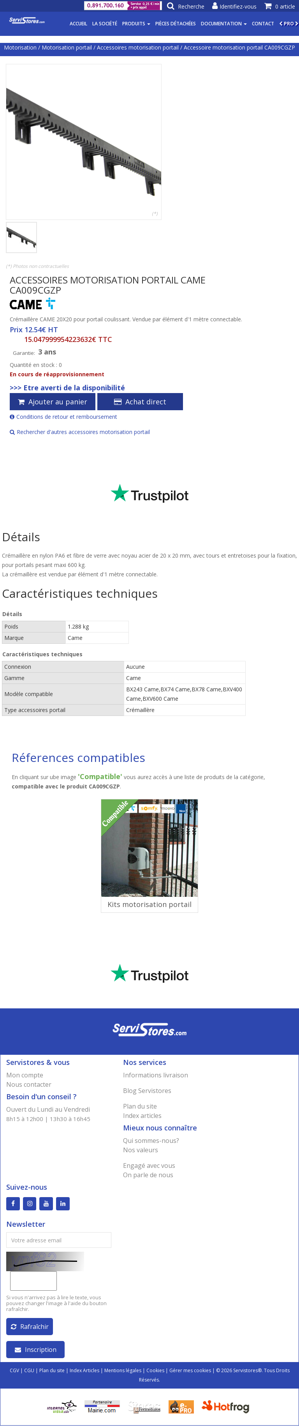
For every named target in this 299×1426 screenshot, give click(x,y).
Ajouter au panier (52, 401)
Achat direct (140, 401)
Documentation (224, 23)
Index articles (142, 1115)
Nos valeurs (140, 1150)
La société (104, 23)
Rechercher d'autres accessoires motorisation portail (80, 432)
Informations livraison (155, 1075)
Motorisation (20, 47)
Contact (263, 23)
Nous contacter (28, 1084)
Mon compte (24, 1075)
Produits (136, 23)
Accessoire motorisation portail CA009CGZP (239, 47)
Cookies (155, 1371)
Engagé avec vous (149, 1165)
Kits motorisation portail (149, 904)
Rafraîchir (30, 1327)
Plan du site (140, 1106)
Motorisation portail (67, 47)
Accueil (78, 23)
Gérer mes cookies (190, 1371)
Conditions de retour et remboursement (63, 416)
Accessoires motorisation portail (138, 47)
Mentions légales (122, 1371)
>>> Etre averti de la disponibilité (67, 387)
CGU (29, 1371)
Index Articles (84, 1371)
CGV (14, 1371)
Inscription (35, 1350)
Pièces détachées (175, 23)
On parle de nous (148, 1175)
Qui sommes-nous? (151, 1140)
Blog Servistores (147, 1090)
